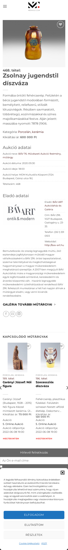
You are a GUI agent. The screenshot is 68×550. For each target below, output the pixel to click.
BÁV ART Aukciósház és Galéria (54, 206)
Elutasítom (34, 525)
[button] (62, 472)
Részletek (34, 535)
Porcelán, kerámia (31, 132)
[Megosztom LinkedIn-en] (19, 314)
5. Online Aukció (13, 424)
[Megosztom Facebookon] (6, 314)
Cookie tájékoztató (29, 543)
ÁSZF (44, 543)
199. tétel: (9, 378)
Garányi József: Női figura (17, 384)
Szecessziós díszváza (45, 384)
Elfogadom (34, 515)
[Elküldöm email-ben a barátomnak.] (13, 314)
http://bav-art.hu (54, 245)
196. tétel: (42, 378)
